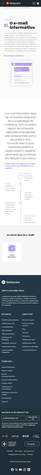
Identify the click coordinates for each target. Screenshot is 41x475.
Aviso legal (18, 451)
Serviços (25, 332)
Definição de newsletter (30, 346)
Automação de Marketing (7, 338)
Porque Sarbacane (8, 367)
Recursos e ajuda (28, 320)
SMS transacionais (8, 334)
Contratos (10, 451)
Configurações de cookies (17, 454)
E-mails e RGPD (7, 383)
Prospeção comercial (9, 343)
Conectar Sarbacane (29, 350)
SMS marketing (7, 330)
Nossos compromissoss (10, 380)
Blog (23, 329)
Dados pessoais (29, 451)
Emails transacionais (9, 346)
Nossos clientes (7, 370)
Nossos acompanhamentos (8, 375)
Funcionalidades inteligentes (7, 351)
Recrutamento (6, 398)
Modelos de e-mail (28, 339)
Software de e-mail (8, 323)
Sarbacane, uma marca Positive (10, 393)
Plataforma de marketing (10, 320)
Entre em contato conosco (28, 324)
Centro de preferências (15, 427)
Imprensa (5, 401)
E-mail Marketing (7, 327)
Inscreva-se (33, 418)
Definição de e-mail (29, 343)
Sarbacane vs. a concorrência (7, 388)
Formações (26, 336)
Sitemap (30, 454)
